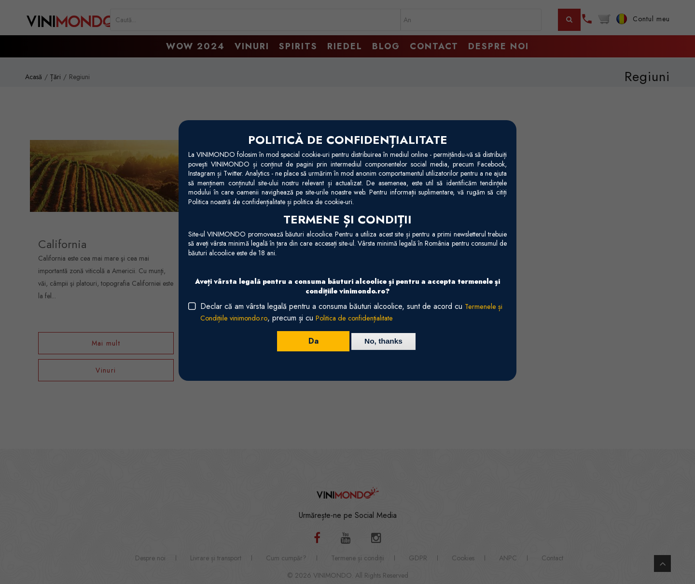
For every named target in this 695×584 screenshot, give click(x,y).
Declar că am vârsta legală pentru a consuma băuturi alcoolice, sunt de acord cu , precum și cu (352, 312)
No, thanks (383, 341)
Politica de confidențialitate (365, 317)
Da (309, 341)
